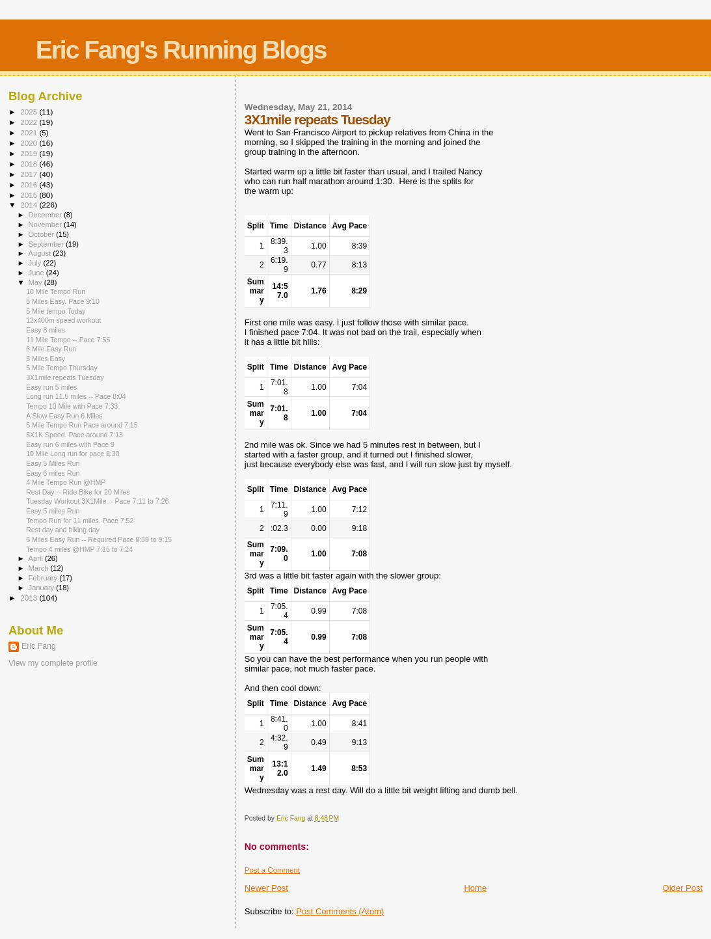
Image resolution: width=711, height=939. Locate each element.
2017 (29, 174)
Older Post (683, 888)
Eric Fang (38, 646)
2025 (29, 111)
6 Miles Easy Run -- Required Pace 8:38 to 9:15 (99, 539)
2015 (29, 195)
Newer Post (266, 888)
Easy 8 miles (45, 330)
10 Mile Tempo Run (55, 291)
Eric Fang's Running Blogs (181, 50)
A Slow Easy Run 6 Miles (64, 416)
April (37, 558)
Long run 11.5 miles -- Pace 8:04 (76, 396)
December (46, 215)
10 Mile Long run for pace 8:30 (73, 453)
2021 (29, 132)
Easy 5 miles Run (52, 511)
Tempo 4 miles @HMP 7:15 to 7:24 (79, 549)
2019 (29, 153)
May (36, 282)
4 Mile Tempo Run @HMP (65, 482)
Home (475, 888)
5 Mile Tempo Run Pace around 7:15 (82, 425)
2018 (29, 163)
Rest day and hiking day (63, 530)
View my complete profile (53, 663)
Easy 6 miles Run (52, 473)
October (43, 234)
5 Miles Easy (45, 358)
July (36, 263)
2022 (29, 122)
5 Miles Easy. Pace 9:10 (63, 301)
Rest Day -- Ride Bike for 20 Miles (77, 492)
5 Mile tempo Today (56, 311)
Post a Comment (272, 870)
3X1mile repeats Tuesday (64, 377)
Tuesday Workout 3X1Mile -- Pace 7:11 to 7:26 (97, 501)
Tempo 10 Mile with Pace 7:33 (72, 406)
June (37, 273)
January (43, 588)
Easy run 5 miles (51, 387)
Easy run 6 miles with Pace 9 (70, 444)
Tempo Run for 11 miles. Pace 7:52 (79, 520)
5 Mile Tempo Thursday (62, 368)
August (41, 253)
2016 (29, 184)
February (44, 578)
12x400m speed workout (63, 320)
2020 (29, 143)
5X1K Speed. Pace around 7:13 (74, 435)
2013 (29, 597)
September (47, 244)
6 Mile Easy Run (51, 349)
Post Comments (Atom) (340, 911)
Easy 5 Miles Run (52, 463)
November (46, 224)
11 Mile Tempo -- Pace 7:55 (68, 340)
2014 (29, 204)
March (40, 568)
